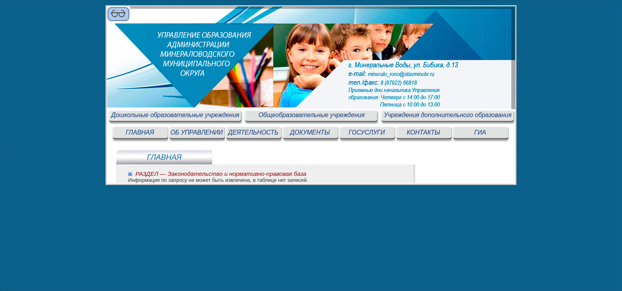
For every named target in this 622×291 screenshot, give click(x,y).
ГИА (480, 132)
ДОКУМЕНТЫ (310, 132)
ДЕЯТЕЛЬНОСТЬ (253, 132)
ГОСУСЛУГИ (367, 132)
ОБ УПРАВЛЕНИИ (196, 132)
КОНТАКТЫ (423, 132)
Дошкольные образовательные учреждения (175, 115)
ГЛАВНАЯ (140, 132)
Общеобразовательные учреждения (312, 115)
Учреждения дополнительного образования (448, 115)
